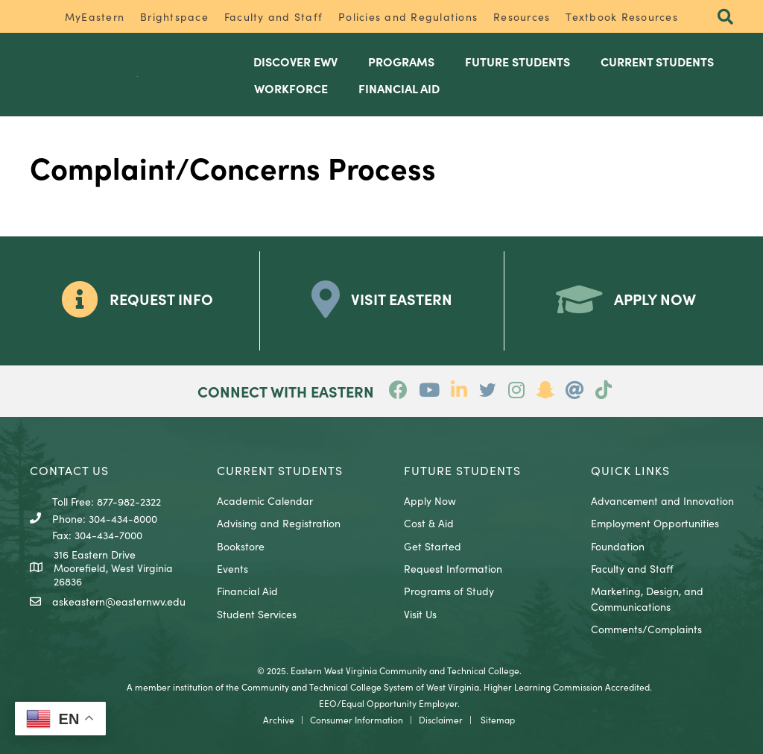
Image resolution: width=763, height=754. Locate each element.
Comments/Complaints (646, 628)
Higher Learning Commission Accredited (567, 686)
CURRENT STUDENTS (280, 470)
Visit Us (420, 613)
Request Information (453, 568)
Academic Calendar (265, 500)
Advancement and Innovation (662, 500)
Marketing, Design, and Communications (647, 598)
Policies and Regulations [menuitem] (408, 16)
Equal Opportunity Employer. (400, 703)
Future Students (462, 470)
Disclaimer (441, 719)
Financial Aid (247, 590)
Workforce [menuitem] (291, 88)
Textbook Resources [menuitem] (622, 16)
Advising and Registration (279, 522)
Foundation (618, 545)
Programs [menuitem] (401, 61)
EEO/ (330, 703)
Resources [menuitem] (521, 16)
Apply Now (430, 500)
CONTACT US (69, 470)
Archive (278, 719)
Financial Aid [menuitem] (399, 88)
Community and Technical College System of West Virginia (360, 686)
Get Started (432, 545)
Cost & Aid (429, 522)
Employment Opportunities (655, 522)
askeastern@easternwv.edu (119, 601)
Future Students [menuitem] (517, 61)
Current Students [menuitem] (657, 61)
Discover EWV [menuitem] (295, 61)
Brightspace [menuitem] (174, 16)
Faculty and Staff (632, 568)
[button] (725, 17)
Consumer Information (356, 719)
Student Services (257, 613)
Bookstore (241, 545)
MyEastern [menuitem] (94, 16)
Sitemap (498, 719)
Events (232, 568)
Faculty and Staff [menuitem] (273, 16)
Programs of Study (449, 590)
